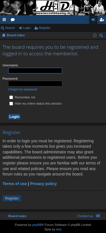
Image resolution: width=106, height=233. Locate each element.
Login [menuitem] (95, 21)
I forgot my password (22, 89)
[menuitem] (85, 216)
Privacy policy (43, 183)
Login (27, 27)
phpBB (37, 224)
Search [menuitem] (101, 36)
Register (45, 27)
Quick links (5, 21)
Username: (11, 65)
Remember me (22, 97)
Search (10, 27)
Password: (10, 78)
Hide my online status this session (35, 103)
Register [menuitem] (103, 21)
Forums (14, 21)
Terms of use (15, 183)
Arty (59, 229)
